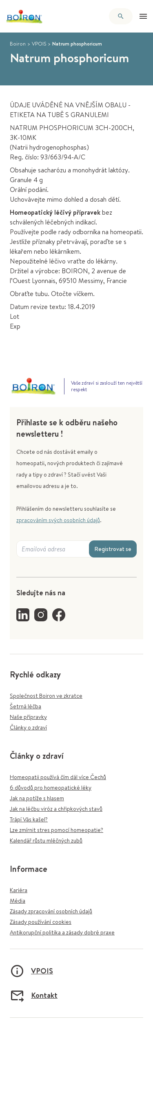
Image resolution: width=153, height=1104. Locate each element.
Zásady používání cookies (40, 922)
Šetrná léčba (25, 706)
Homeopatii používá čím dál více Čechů (58, 777)
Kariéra (18, 890)
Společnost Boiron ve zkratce (46, 696)
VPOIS (39, 43)
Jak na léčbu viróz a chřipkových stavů (56, 809)
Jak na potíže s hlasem (37, 798)
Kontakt (34, 995)
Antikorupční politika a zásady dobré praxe (62, 932)
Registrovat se (112, 549)
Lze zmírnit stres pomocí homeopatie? (56, 830)
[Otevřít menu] (143, 16)
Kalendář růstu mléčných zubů (46, 840)
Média (17, 901)
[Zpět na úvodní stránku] (24, 16)
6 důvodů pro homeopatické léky (50, 788)
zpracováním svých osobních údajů (58, 520)
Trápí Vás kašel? (29, 819)
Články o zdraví (28, 727)
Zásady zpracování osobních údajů (51, 911)
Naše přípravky (28, 717)
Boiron (18, 43)
